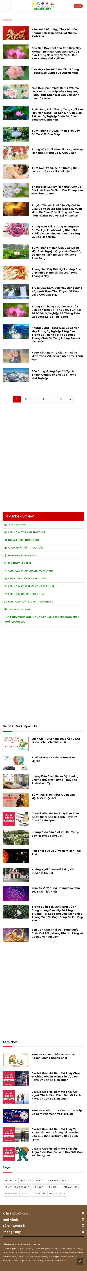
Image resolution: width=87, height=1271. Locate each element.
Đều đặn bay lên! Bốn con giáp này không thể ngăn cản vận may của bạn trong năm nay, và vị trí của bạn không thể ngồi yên (56, 53)
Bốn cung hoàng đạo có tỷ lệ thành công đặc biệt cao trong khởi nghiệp (54, 375)
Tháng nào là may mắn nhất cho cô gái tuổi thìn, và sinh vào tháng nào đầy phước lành (57, 190)
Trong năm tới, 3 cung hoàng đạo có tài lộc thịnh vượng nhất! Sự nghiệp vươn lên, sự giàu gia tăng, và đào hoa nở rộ (56, 232)
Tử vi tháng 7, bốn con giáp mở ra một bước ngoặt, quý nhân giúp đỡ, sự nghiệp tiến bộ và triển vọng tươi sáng (56, 253)
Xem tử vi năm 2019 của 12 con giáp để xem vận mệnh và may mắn (57, 1112)
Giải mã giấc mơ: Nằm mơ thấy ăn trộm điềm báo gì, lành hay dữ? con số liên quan (57, 1152)
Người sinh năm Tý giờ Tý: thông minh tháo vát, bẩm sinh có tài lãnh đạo (57, 356)
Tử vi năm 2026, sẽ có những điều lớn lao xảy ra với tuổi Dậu (55, 169)
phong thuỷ (57, 1193)
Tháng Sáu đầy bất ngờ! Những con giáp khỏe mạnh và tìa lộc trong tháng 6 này (56, 273)
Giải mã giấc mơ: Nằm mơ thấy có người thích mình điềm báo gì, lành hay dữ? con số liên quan (56, 1095)
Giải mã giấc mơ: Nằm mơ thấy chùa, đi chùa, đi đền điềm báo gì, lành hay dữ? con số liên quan (56, 1077)
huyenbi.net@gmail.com (27, 1244)
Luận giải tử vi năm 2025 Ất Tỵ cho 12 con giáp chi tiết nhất (56, 740)
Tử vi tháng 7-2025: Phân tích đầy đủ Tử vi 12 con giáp (56, 132)
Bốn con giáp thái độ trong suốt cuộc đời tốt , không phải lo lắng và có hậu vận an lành (57, 933)
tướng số (39, 1193)
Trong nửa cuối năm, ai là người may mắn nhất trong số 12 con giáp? (57, 151)
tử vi (25, 1193)
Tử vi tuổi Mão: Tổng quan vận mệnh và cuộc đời (53, 796)
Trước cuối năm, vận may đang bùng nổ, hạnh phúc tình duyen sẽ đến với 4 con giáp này (57, 291)
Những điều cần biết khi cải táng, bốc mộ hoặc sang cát (55, 833)
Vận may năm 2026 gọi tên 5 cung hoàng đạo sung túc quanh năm (55, 71)
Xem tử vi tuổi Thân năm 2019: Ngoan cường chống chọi (53, 1056)
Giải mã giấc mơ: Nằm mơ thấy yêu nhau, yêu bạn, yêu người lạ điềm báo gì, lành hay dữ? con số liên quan (55, 1134)
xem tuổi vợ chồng (17, 1187)
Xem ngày (11, 1180)
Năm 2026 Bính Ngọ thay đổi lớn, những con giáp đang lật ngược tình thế (55, 33)
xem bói (52, 1187)
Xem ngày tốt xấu (32, 1180)
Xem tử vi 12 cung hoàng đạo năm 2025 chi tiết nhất (56, 889)
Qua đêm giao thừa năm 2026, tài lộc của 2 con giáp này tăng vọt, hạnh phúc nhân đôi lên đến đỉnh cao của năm (55, 93)
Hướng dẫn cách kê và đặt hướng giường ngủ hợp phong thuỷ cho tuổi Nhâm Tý (55, 780)
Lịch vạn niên (70, 1187)
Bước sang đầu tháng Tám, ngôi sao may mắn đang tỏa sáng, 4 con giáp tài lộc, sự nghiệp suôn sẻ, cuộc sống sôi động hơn (57, 114)
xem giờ (38, 1187)
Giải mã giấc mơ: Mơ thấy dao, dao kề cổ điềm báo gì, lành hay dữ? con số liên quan (55, 817)
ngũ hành (11, 1193)
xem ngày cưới (57, 1180)
